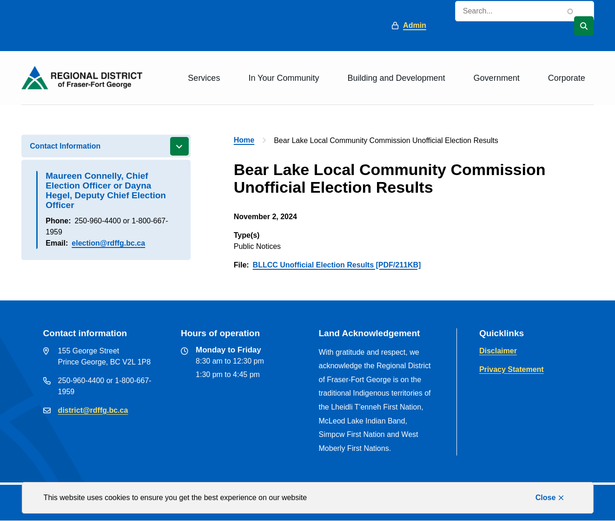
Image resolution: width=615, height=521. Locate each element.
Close (546, 497)
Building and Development (396, 78)
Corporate (566, 78)
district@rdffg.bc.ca (93, 410)
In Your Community (283, 78)
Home (244, 140)
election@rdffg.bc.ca (108, 243)
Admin (414, 25)
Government (497, 78)
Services (204, 78)
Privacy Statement (511, 369)
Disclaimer (498, 351)
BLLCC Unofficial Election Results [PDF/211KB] (337, 265)
